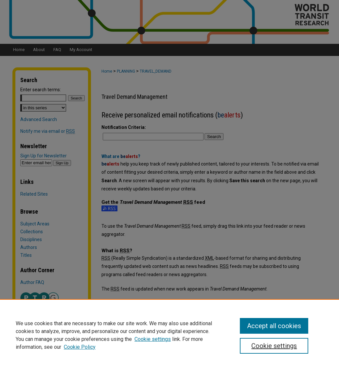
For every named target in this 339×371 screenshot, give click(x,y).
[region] (169, 335)
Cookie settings (152, 339)
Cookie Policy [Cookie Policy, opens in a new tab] (80, 347)
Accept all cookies (274, 326)
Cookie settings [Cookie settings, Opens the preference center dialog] (274, 346)
